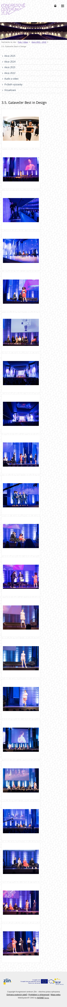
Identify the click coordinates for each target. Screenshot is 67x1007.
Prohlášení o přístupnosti (38, 995)
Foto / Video (23, 42)
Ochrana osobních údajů (16, 995)
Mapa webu (55, 995)
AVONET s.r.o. (43, 998)
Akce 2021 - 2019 (39, 42)
